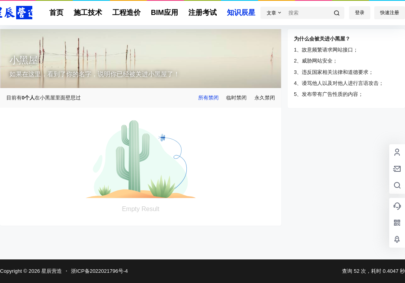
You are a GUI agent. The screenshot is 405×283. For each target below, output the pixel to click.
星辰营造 (51, 271)
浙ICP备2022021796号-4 (99, 271)
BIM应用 (164, 13)
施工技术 (88, 13)
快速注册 (389, 12)
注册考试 (202, 13)
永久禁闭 (265, 98)
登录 (359, 12)
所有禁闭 (208, 98)
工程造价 (126, 13)
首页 (56, 13)
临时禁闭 (236, 98)
